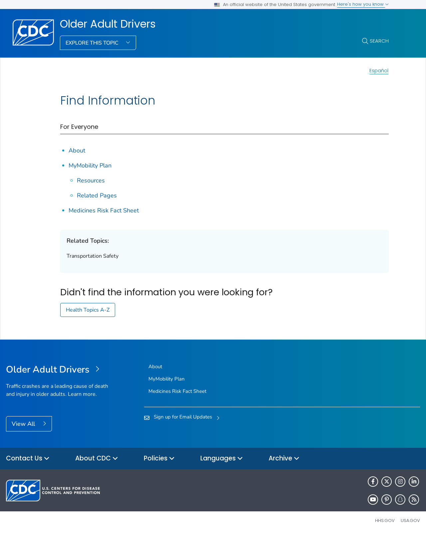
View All (24, 424)
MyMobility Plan (90, 165)
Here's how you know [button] (363, 4)
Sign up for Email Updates (183, 416)
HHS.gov (385, 520)
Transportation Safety (92, 256)
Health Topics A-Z (87, 310)
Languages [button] (221, 458)
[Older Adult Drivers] (57, 370)
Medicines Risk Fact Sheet (104, 210)
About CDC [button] (96, 458)
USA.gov (410, 520)
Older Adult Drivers (108, 24)
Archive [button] (284, 458)
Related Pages (97, 195)
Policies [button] (159, 458)
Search (379, 40)
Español (378, 70)
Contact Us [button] (28, 458)
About (77, 150)
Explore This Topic (93, 43)
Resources (91, 180)
